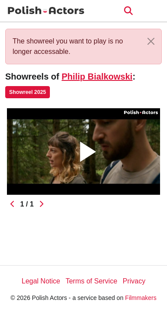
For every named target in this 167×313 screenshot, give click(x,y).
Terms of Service (91, 281)
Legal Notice (41, 281)
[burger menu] (154, 11)
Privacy (134, 281)
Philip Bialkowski (97, 76)
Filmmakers (140, 297)
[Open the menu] (128, 10)
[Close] (151, 41)
